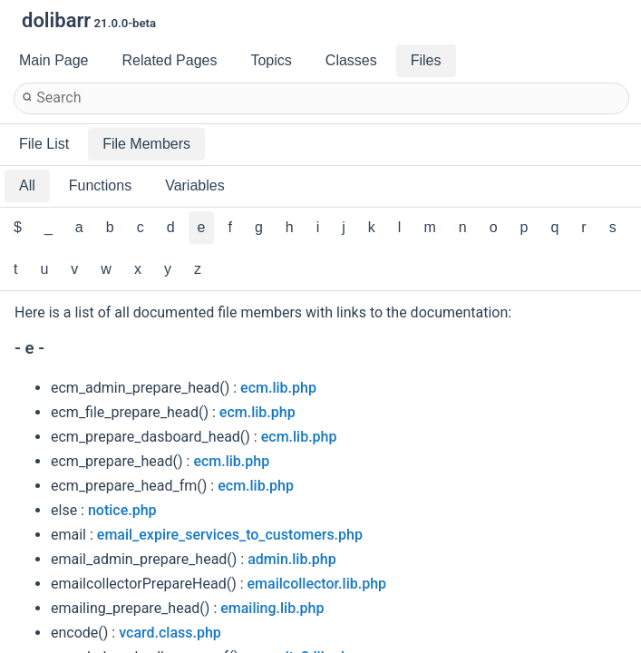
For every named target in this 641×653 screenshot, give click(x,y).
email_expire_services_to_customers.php (230, 534)
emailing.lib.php (272, 608)
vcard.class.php (170, 632)
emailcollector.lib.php (317, 583)
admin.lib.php (291, 559)
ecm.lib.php (278, 387)
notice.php (122, 510)
